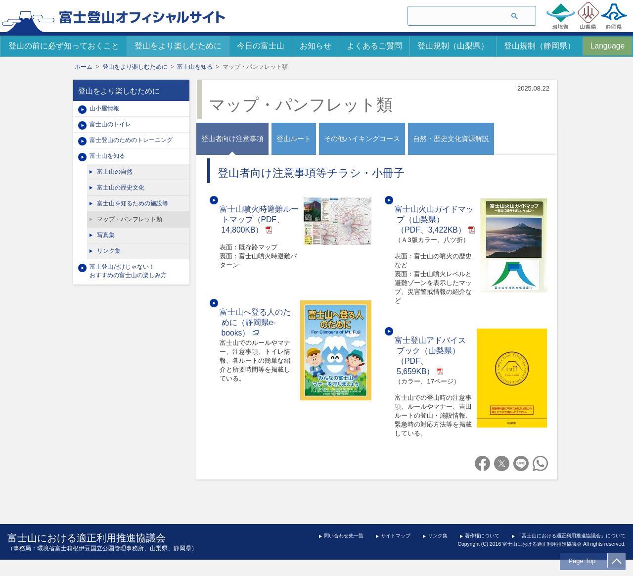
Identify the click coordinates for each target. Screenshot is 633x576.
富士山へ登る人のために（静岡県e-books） (255, 322)
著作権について (482, 535)
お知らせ (315, 46)
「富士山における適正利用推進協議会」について (571, 535)
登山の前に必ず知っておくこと (63, 46)
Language (607, 46)
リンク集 (438, 535)
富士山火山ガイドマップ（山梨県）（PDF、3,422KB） (434, 219)
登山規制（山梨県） (453, 46)
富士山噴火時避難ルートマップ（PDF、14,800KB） (259, 219)
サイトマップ (395, 535)
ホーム (83, 66)
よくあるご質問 (374, 46)
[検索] (454, 16)
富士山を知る (195, 66)
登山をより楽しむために (178, 46)
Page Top (584, 561)
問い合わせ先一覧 (343, 535)
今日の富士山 (260, 46)
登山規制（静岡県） (539, 46)
